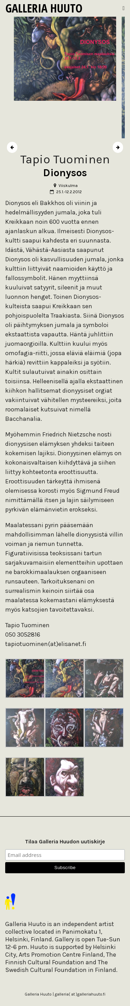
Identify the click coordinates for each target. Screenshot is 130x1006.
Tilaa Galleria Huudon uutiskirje (65, 841)
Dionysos (65, 172)
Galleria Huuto (44, 8)
